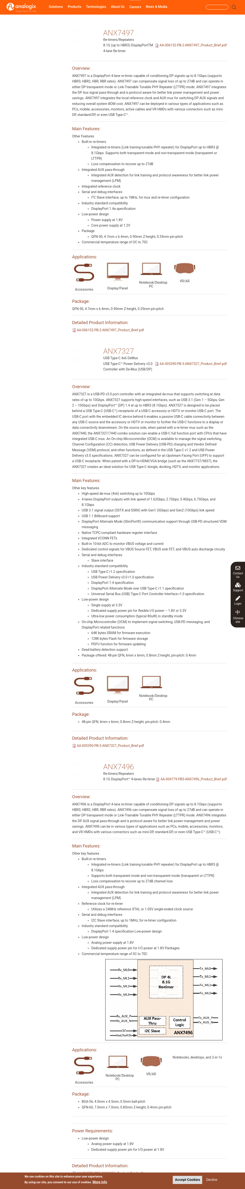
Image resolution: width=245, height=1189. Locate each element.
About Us (117, 7)
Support (238, 587)
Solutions (56, 7)
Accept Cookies (187, 1180)
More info (100, 1182)
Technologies (96, 7)
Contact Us (238, 571)
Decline (211, 1180)
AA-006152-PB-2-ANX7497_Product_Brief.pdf (193, 45)
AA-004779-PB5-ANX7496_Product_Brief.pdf (194, 779)
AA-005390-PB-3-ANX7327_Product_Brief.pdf (193, 364)
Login (238, 600)
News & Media (156, 7)
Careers (135, 7)
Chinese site (238, 616)
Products (74, 7)
